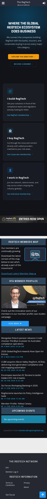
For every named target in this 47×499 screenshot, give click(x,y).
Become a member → (23, 64)
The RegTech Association (23, 3)
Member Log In (12, 472)
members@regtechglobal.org (31, 430)
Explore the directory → (23, 56)
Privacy (27, 483)
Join (7, 467)
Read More (15, 324)
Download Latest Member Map (18, 273)
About (26, 487)
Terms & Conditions (10, 484)
